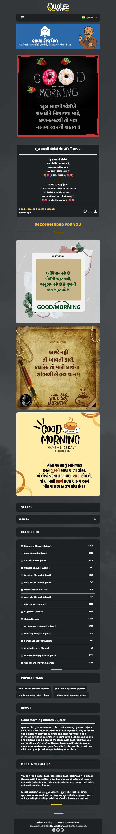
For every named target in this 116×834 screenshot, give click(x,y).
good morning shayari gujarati (70, 688)
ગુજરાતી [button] (88, 18)
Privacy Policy (44, 822)
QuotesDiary (57, 826)
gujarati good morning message (71, 695)
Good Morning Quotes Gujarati (37, 209)
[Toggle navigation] (22, 17)
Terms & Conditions (68, 822)
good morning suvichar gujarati (34, 695)
